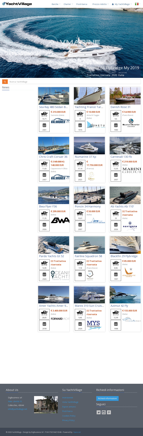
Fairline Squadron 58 (88, 256)
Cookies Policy (68, 415)
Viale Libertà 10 (15, 401)
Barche (55, 4)
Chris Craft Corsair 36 (53, 157)
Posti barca (81, 4)
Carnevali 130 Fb (121, 157)
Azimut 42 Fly (119, 306)
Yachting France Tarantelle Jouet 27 (98, 107)
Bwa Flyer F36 (48, 206)
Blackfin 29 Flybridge (124, 256)
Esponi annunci (69, 406)
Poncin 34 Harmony (88, 206)
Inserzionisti (67, 397)
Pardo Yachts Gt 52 (51, 256)
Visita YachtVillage (70, 402)
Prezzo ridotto (99, 4)
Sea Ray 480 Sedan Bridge (55, 107)
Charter (67, 4)
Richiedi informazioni (107, 398)
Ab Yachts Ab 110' (122, 206)
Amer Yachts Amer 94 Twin (57, 306)
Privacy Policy (68, 420)
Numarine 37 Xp (85, 157)
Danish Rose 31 (121, 107)
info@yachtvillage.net (17, 409)
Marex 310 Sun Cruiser (90, 306)
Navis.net (77, 432)
